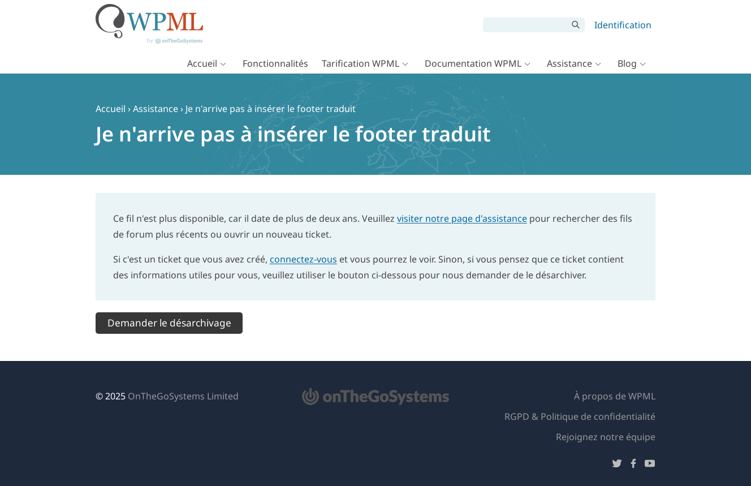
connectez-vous (303, 259)
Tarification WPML (360, 63)
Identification (622, 25)
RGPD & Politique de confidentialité (579, 416)
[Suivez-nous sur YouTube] (649, 465)
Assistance (569, 63)
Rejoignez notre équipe (605, 437)
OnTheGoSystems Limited (183, 396)
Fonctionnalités (275, 63)
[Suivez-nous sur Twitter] (617, 465)
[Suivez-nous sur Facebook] (633, 465)
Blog (627, 63)
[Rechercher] (525, 25)
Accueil (202, 63)
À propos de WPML (614, 396)
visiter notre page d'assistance (462, 218)
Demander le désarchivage (169, 322)
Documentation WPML (473, 63)
